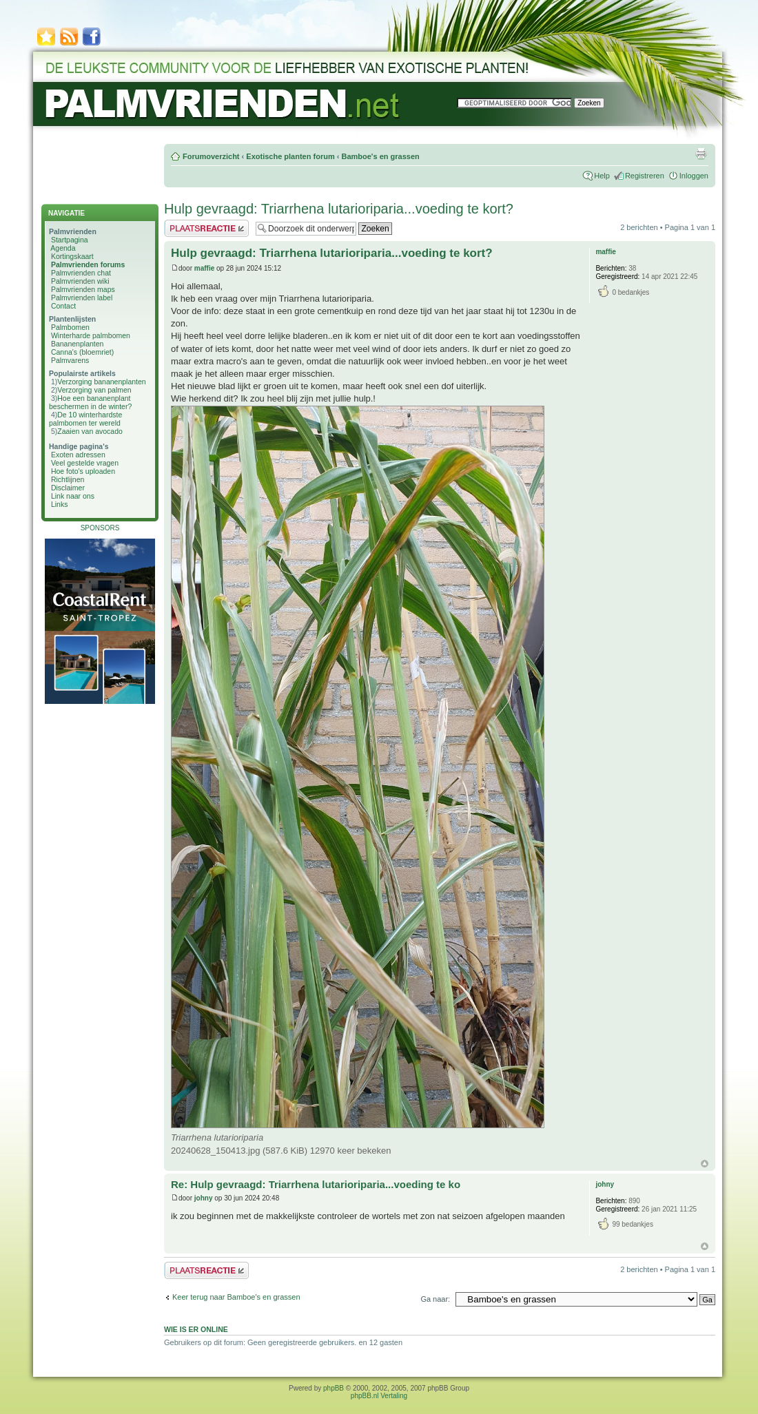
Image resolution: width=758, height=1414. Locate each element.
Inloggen (693, 175)
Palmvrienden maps (83, 289)
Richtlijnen (67, 479)
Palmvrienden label (81, 297)
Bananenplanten (77, 344)
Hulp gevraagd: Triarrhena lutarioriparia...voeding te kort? (338, 208)
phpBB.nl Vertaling (379, 1396)
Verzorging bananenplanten (101, 381)
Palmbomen (70, 327)
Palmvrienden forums (88, 264)
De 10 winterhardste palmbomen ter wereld (85, 418)
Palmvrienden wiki (80, 281)
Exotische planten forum (290, 156)
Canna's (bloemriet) (82, 352)
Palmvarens (70, 360)
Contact (63, 306)
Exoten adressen (78, 454)
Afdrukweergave (700, 153)
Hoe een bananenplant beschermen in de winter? (90, 402)
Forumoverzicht (211, 156)
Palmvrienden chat (81, 273)
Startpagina (69, 240)
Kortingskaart (72, 256)
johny (203, 1198)
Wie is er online (196, 1329)
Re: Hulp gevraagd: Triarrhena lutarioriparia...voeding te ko (315, 1184)
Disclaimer (68, 488)
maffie (204, 268)
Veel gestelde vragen (85, 463)
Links (59, 504)
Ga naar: (435, 1299)
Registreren (644, 175)
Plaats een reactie (206, 228)
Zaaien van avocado (90, 431)
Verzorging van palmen (94, 390)
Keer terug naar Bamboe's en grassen (236, 1297)
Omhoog (704, 1163)
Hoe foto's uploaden (83, 471)
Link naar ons (72, 496)
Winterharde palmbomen (90, 335)
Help (602, 175)
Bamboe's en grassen (380, 156)
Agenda (62, 248)
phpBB (333, 1388)
